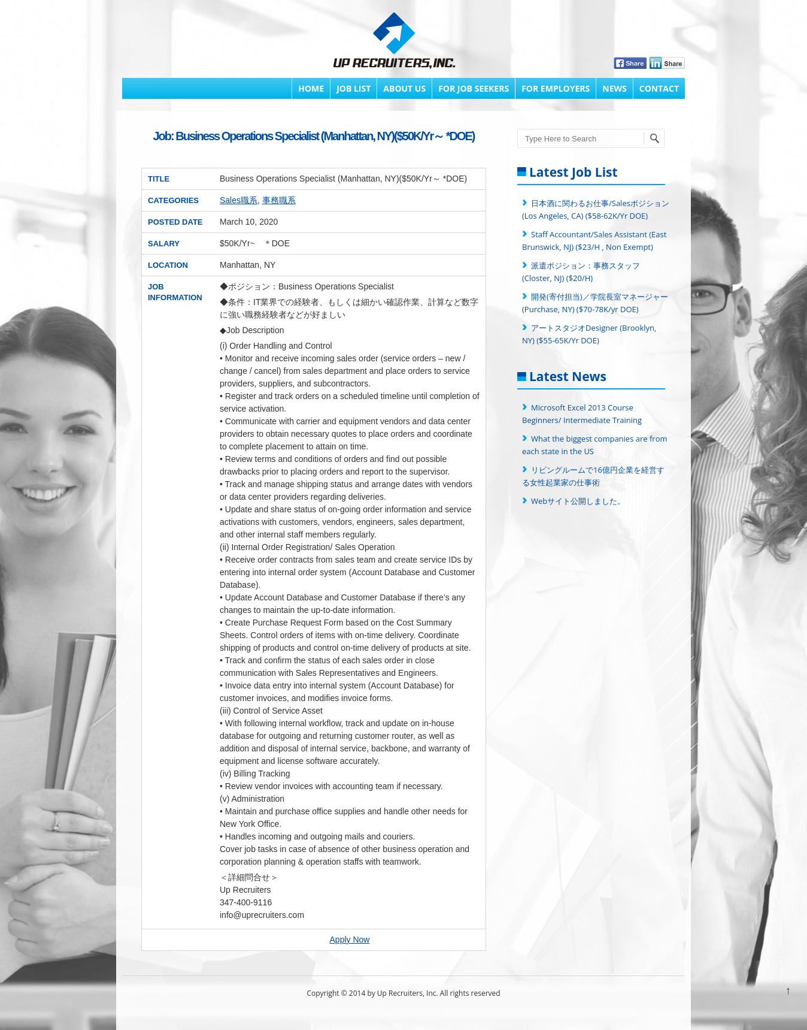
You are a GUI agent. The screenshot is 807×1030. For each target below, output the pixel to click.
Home (311, 88)
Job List (353, 88)
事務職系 (279, 200)
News (614, 88)
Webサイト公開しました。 (578, 501)
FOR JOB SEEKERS (473, 88)
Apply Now (350, 939)
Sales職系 (238, 200)
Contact (659, 88)
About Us (404, 88)
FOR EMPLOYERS (555, 88)
